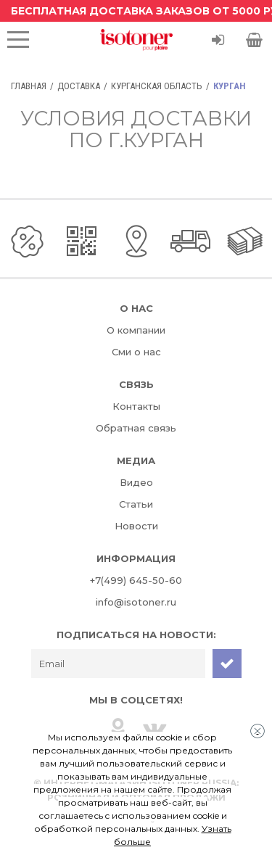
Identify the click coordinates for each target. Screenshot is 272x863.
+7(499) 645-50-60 (136, 580)
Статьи (136, 504)
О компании (136, 330)
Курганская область (156, 85)
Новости (136, 526)
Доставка (78, 85)
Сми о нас (136, 352)
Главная (28, 85)
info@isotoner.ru (136, 602)
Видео (136, 482)
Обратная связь (136, 428)
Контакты (136, 406)
